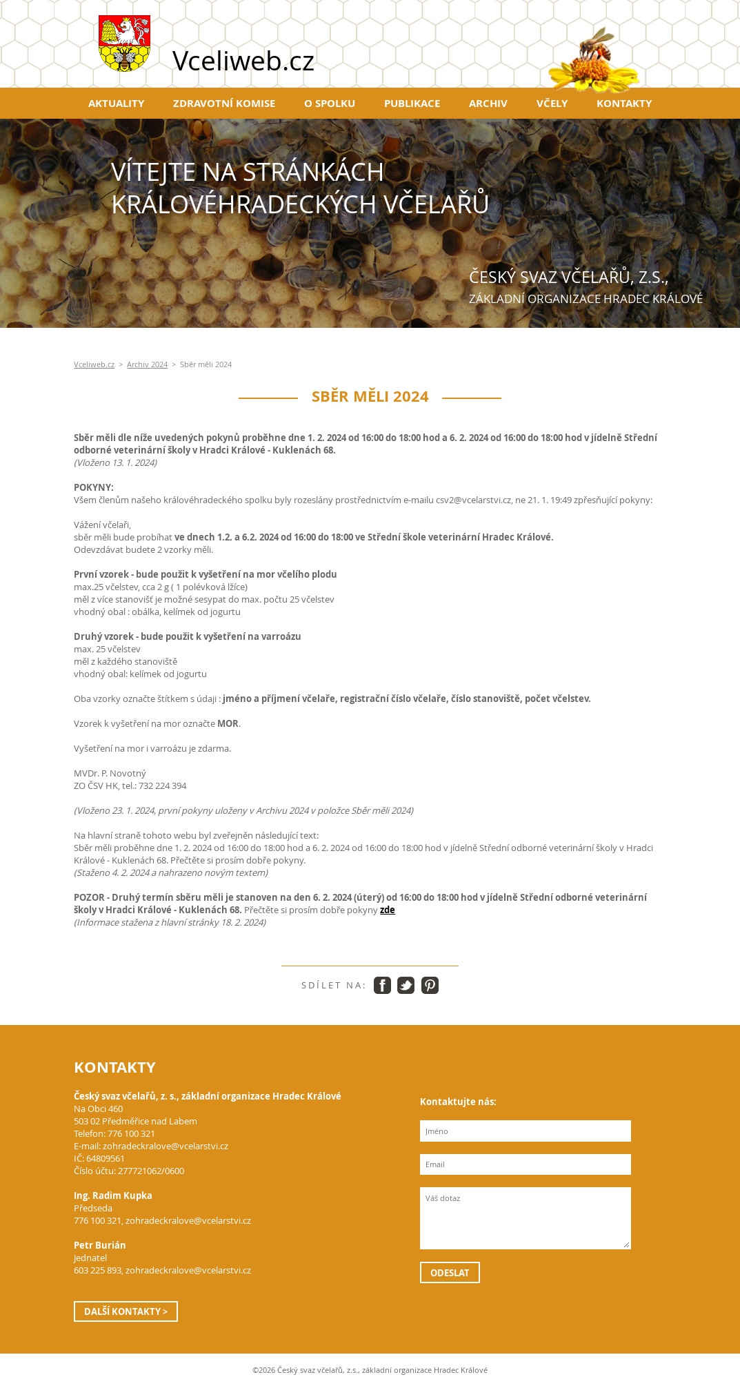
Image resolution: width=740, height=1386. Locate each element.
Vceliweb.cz (94, 364)
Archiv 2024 (147, 364)
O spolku (329, 103)
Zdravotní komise (224, 103)
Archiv (488, 103)
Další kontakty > (126, 1311)
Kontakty (624, 103)
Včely (552, 103)
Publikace (412, 103)
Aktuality (116, 103)
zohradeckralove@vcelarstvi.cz (165, 1146)
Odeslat (450, 1273)
